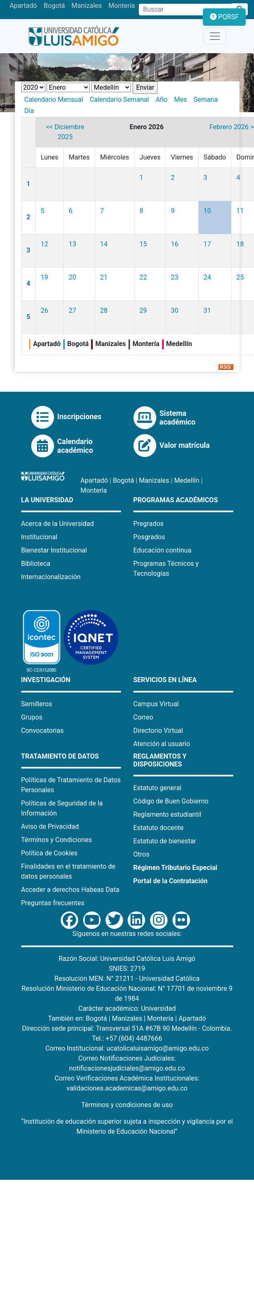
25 (240, 277)
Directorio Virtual (158, 730)
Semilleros (36, 704)
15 (143, 244)
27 (72, 310)
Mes (180, 99)
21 (104, 277)
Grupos (32, 717)
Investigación (46, 680)
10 (207, 211)
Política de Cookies (49, 853)
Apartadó (23, 6)
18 (240, 244)
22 (143, 277)
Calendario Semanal (119, 99)
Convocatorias (42, 730)
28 (104, 310)
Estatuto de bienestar (164, 841)
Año (162, 99)
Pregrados (148, 524)
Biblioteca (36, 563)
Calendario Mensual (54, 99)
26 (44, 310)
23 (174, 277)
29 (143, 310)
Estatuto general (157, 788)
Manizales (87, 6)
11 (240, 211)
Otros (141, 854)
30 (174, 310)
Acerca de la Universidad (57, 524)
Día (29, 111)
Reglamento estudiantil (167, 814)
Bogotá (54, 6)
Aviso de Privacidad (50, 826)
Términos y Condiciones (56, 840)
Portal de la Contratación (170, 881)
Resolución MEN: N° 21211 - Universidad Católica (127, 978)
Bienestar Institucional (54, 550)
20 (72, 277)
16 (174, 244)
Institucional (39, 537)
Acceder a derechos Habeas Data (70, 890)
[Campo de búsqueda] (185, 9)
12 (44, 244)
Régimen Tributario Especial (175, 868)
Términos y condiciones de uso (127, 1105)
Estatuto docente (158, 828)
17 (207, 244)
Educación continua (162, 550)
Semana (206, 99)
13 (72, 244)
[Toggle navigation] (215, 36)
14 (104, 244)
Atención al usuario (161, 744)
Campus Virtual (156, 704)
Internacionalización (51, 577)
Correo (143, 717)
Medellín (187, 480)
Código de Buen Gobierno (171, 801)
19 (44, 277)
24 (207, 277)
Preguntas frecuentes (52, 903)
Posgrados (149, 537)
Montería (122, 6)
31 (207, 310)
